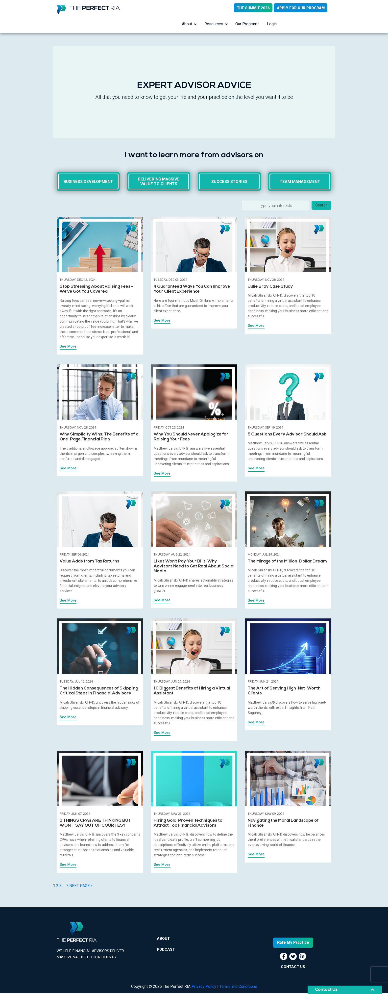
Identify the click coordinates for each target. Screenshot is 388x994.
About (187, 24)
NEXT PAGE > (81, 886)
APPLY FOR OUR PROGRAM (300, 8)
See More (68, 347)
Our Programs (248, 24)
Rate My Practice (293, 943)
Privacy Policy (204, 987)
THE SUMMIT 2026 (252, 8)
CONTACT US (293, 967)
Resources (213, 24)
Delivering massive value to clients (158, 182)
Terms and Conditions (238, 987)
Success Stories (229, 182)
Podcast (166, 951)
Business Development (88, 182)
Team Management (300, 182)
